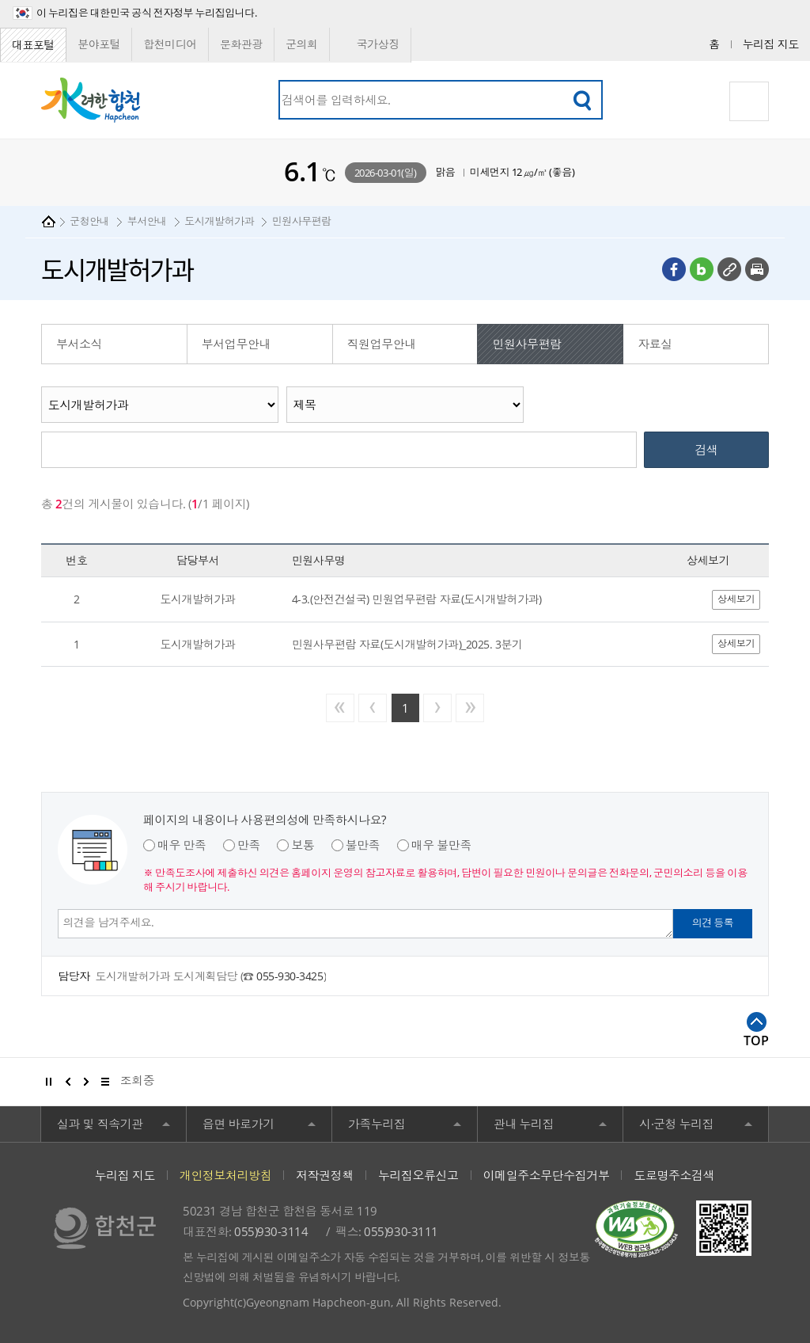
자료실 (655, 344)
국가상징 (370, 44)
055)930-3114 (271, 1231)
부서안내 (147, 221)
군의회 (302, 43)
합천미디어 (170, 43)
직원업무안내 (381, 344)
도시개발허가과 (219, 221)
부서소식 (79, 344)
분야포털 (99, 43)
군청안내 (89, 221)
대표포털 (33, 44)
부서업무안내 (236, 344)
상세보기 (736, 599)
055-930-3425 (289, 975)
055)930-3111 (400, 1231)
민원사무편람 (301, 221)
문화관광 (241, 43)
